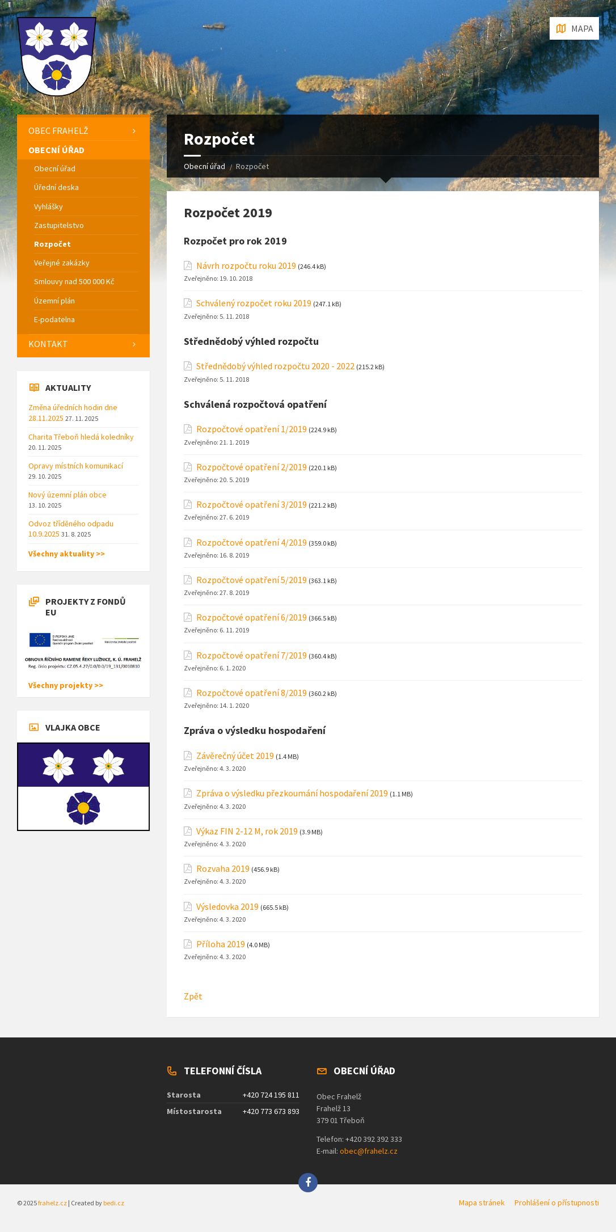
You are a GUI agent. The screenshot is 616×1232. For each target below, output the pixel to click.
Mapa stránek (482, 1202)
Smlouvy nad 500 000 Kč (74, 281)
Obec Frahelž (58, 130)
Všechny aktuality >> (66, 554)
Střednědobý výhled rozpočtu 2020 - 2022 (275, 366)
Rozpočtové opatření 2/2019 (251, 467)
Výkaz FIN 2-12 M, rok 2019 (247, 831)
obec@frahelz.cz (369, 1151)
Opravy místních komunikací (75, 466)
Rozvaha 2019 (223, 868)
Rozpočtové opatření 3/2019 (251, 504)
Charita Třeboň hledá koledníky (81, 437)
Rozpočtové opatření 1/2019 (251, 429)
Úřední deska (56, 187)
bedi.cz (113, 1203)
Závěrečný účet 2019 (235, 755)
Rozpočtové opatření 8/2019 (251, 692)
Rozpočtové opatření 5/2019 (251, 580)
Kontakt (48, 343)
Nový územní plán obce (67, 495)
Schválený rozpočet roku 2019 (253, 303)
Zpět (193, 996)
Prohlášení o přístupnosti (556, 1202)
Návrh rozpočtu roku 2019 (246, 265)
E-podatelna (54, 319)
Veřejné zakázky (62, 263)
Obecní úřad (204, 166)
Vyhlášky (48, 206)
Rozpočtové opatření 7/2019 (251, 655)
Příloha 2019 (220, 944)
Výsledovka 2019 (227, 906)
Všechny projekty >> (65, 685)
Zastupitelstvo (59, 225)
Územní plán (54, 301)
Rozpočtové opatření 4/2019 (251, 542)
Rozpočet (52, 244)
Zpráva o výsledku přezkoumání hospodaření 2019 (292, 793)
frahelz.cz (52, 1203)
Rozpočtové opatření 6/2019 (251, 617)
